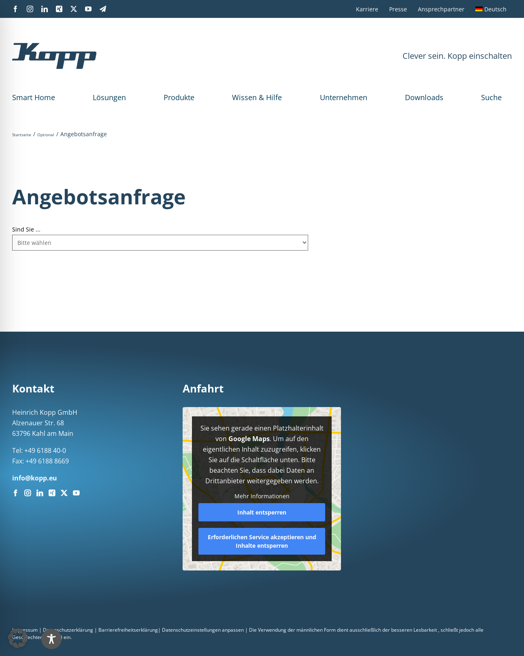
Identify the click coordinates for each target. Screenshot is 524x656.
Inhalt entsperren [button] (261, 512)
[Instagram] (27, 493)
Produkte (179, 97)
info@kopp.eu (34, 478)
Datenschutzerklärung (68, 629)
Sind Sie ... (26, 229)
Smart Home (33, 97)
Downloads (424, 97)
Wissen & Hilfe (257, 97)
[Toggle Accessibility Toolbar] (51, 639)
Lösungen (109, 97)
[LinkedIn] (39, 493)
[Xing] (52, 493)
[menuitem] (491, 9)
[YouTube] (76, 493)
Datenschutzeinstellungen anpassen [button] (203, 629)
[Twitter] (64, 493)
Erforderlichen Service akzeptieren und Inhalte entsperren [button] (262, 541)
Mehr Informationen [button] (262, 496)
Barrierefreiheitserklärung (128, 629)
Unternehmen (343, 97)
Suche (491, 97)
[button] (18, 638)
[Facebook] (15, 493)
